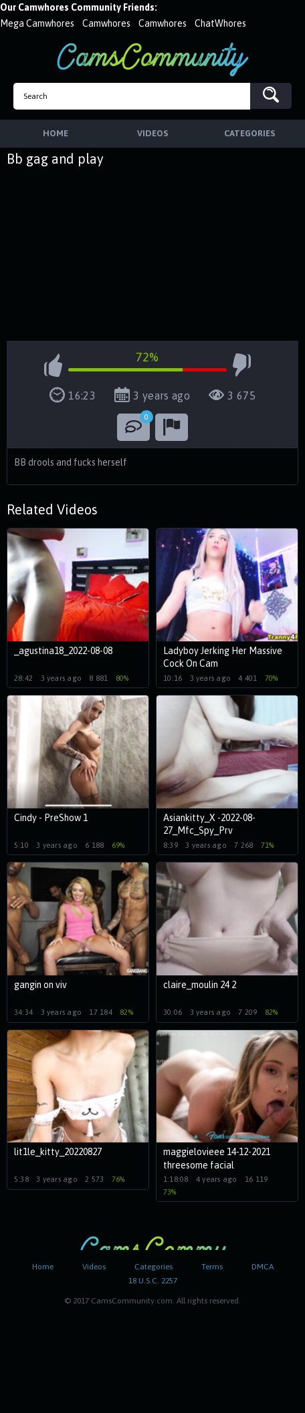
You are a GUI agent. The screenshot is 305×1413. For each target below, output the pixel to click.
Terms (212, 1266)
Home (43, 1266)
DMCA (262, 1266)
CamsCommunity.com (152, 59)
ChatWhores (220, 23)
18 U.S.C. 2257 (152, 1280)
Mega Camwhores (37, 23)
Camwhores (106, 23)
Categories (153, 1266)
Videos (94, 1266)
